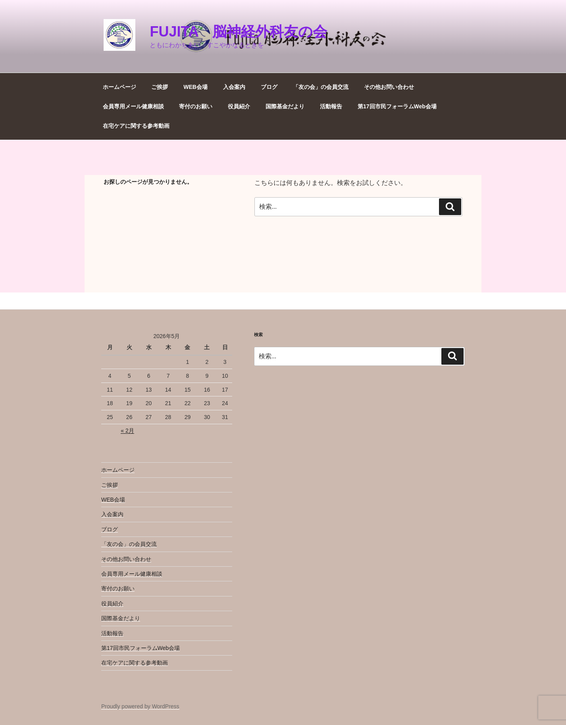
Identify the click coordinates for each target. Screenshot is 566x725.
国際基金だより (285, 106)
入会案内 (234, 87)
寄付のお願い (195, 106)
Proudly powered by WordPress (140, 706)
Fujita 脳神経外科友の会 (238, 31)
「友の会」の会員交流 (320, 87)
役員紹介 (239, 106)
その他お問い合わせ (389, 87)
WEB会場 (195, 87)
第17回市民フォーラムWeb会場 (397, 106)
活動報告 (331, 106)
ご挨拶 (159, 87)
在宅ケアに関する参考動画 (136, 126)
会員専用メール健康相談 (133, 106)
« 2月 (127, 430)
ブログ (269, 87)
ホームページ (119, 87)
